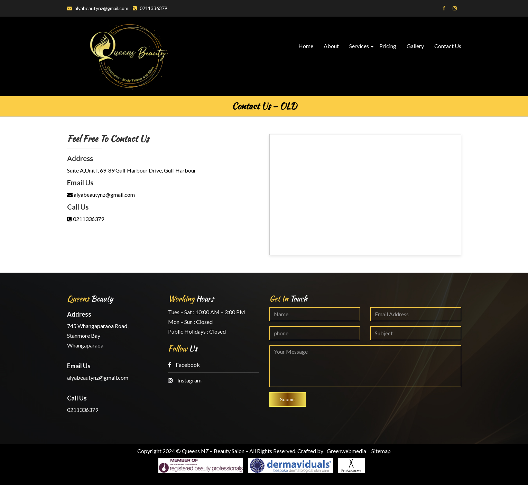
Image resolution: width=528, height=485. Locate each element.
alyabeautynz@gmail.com (97, 8)
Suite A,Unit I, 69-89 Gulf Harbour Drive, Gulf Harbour (131, 170)
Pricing (387, 46)
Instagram (185, 380)
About (331, 46)
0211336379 (150, 8)
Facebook (184, 364)
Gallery (415, 46)
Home (305, 46)
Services (359, 46)
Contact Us (447, 46)
